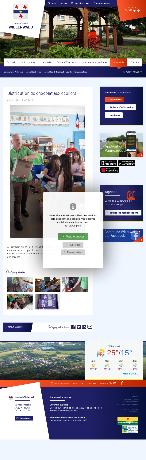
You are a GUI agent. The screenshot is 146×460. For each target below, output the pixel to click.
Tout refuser (74, 244)
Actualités (118, 62)
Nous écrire (25, 418)
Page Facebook (102, 3)
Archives (115, 115)
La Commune (28, 62)
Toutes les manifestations (124, 213)
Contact (134, 62)
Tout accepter (75, 236)
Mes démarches (80, 3)
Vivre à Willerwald (66, 62)
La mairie (91, 383)
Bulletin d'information (121, 107)
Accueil (11, 62)
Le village (78, 383)
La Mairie (46, 62)
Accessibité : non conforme (127, 404)
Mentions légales (131, 399)
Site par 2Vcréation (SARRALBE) (130, 411)
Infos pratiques (60, 383)
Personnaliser (74, 252)
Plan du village (57, 3)
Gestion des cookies (130, 402)
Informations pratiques (95, 62)
